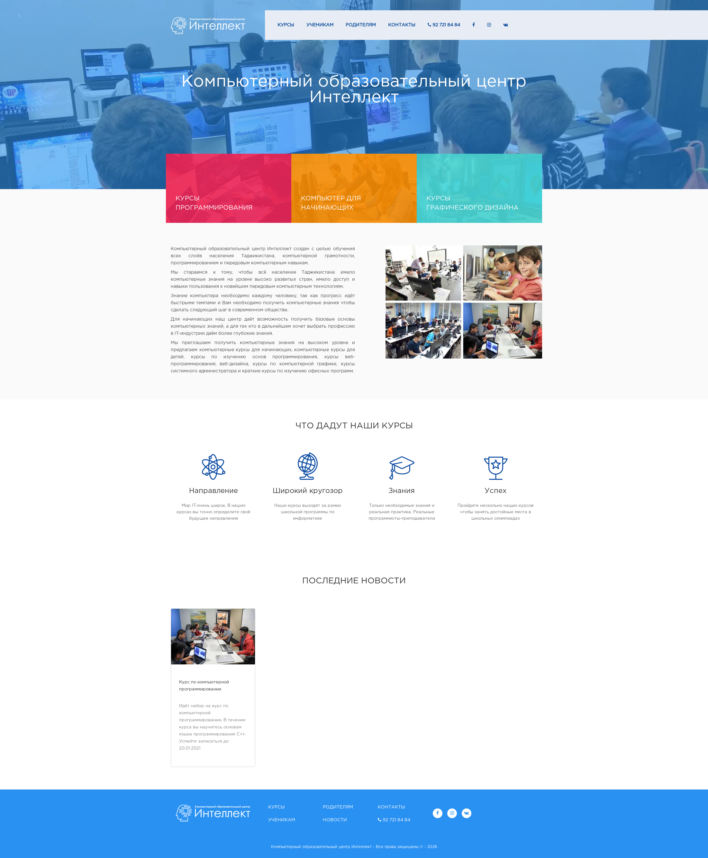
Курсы (285, 25)
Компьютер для (354, 204)
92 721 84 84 (444, 25)
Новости (335, 820)
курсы (229, 204)
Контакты (401, 25)
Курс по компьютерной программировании (204, 685)
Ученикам (319, 25)
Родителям (361, 25)
